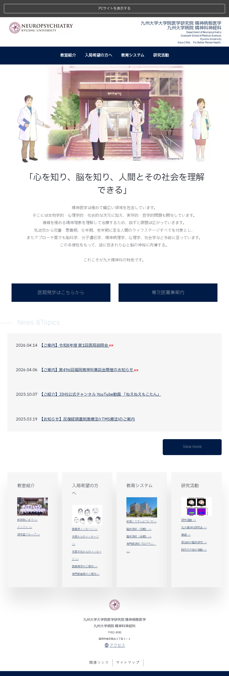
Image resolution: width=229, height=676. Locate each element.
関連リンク (99, 645)
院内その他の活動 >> (194, 533)
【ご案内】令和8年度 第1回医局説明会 (77, 328)
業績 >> (186, 518)
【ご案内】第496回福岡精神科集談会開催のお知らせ (89, 353)
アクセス (115, 628)
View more (192, 429)
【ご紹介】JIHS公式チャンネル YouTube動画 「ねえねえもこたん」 (101, 377)
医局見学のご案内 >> (85, 549)
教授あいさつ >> (27, 502)
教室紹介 (68, 38)
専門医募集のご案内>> (86, 557)
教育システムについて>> (141, 504)
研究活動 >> (188, 503)
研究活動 (161, 38)
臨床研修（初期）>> (138, 512)
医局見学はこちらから (61, 275)
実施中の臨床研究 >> (194, 525)
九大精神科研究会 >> (194, 510)
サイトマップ (128, 645)
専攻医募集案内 (168, 275)
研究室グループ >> (28, 517)
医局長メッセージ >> (85, 512)
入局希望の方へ (98, 38)
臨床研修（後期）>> (138, 519)
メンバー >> (24, 510)
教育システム (132, 38)
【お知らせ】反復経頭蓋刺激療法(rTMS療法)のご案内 (88, 402)
